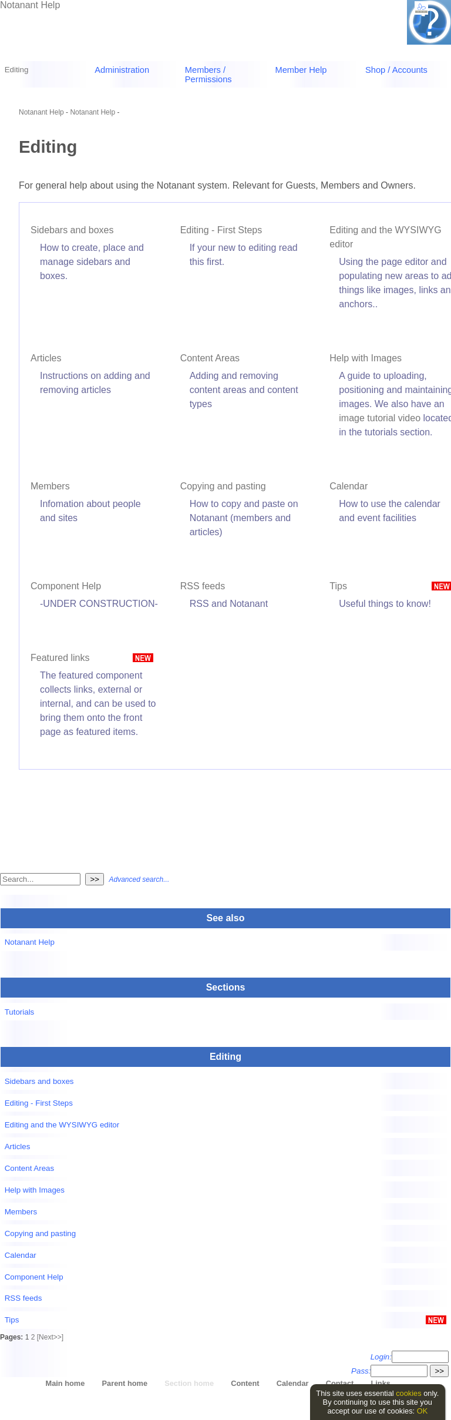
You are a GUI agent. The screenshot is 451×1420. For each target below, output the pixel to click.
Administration (122, 70)
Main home (65, 1383)
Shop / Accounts (396, 70)
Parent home (125, 1383)
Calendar (348, 486)
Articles (46, 358)
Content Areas (210, 358)
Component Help (66, 586)
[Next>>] (50, 1337)
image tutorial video (379, 418)
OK (422, 1410)
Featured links (60, 658)
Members (50, 486)
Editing (17, 69)
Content (245, 1383)
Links (380, 1383)
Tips (338, 586)
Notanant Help (30, 5)
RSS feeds (202, 586)
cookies (408, 1393)
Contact (340, 1383)
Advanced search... (139, 879)
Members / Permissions (208, 74)
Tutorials (20, 1012)
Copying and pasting (223, 486)
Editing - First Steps (221, 230)
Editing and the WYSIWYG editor (62, 1124)
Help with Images (365, 358)
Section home (189, 1383)
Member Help (301, 70)
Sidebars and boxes (72, 230)
